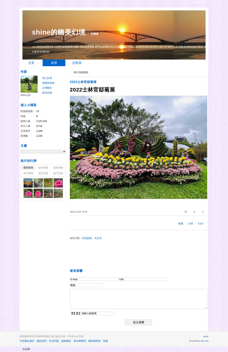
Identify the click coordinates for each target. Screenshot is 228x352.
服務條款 (66, 341)
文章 (31, 62)
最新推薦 (58, 167)
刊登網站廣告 (27, 341)
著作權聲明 (80, 341)
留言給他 (47, 92)
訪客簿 (76, 62)
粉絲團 (26, 349)
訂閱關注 (47, 87)
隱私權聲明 (94, 341)
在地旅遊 (87, 238)
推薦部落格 (48, 82)
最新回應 (43, 167)
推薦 (180, 223)
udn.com (204, 341)
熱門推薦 (58, 173)
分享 (190, 223)
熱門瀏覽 (28, 173)
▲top (205, 336)
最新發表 (28, 167)
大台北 (98, 238)
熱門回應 (43, 173)
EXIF (200, 223)
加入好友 (47, 78)
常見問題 (54, 341)
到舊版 (95, 33)
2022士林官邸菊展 (83, 82)
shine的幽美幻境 (59, 32)
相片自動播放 (81, 72)
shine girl (25, 95)
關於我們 (42, 341)
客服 (105, 341)
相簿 (54, 62)
